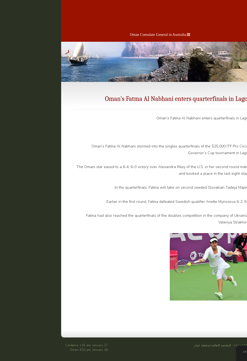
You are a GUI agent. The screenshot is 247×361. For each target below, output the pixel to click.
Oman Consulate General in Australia (122, 35)
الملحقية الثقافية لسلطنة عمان (174, 345)
